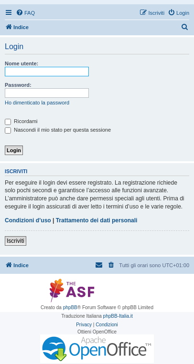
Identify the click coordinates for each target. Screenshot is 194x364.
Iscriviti (15, 241)
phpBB (70, 307)
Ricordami (21, 121)
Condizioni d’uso (28, 220)
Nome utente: (21, 63)
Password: (18, 85)
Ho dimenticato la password (37, 102)
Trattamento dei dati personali (97, 220)
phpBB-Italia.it (118, 316)
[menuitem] (25, 13)
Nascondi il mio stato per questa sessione (58, 130)
